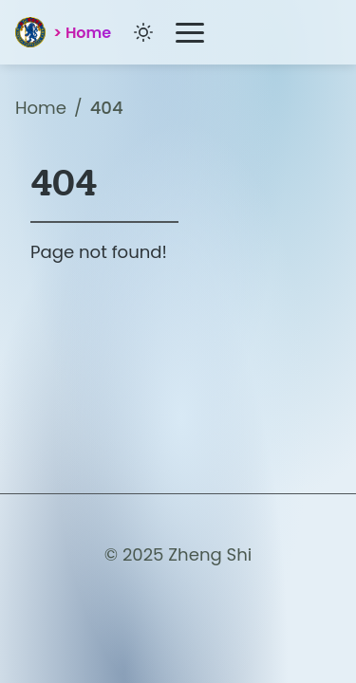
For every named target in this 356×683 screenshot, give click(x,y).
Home (40, 108)
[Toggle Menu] (190, 33)
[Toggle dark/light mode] (143, 32)
